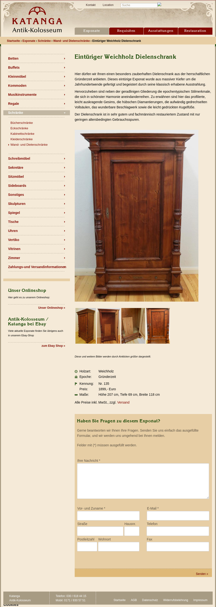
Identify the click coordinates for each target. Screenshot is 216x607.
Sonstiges (16, 195)
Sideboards (17, 186)
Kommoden (17, 85)
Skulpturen (16, 204)
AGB (134, 600)
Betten (13, 58)
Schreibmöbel (19, 158)
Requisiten (126, 31)
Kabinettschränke (22, 133)
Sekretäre (15, 167)
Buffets (14, 67)
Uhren (13, 231)
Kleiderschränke (21, 139)
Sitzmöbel (16, 176)
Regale (13, 104)
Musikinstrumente (22, 94)
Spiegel (14, 213)
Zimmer (14, 258)
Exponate (91, 31)
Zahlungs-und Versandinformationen (37, 267)
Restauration (195, 31)
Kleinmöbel (17, 76)
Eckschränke (19, 128)
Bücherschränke (21, 123)
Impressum (200, 600)
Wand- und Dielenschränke (29, 144)
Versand (123, 402)
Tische (13, 222)
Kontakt (91, 5)
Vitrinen (14, 249)
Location (108, 5)
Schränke (15, 113)
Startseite (119, 600)
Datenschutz (150, 600)
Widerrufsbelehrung (175, 600)
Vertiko (13, 240)
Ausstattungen (160, 31)
